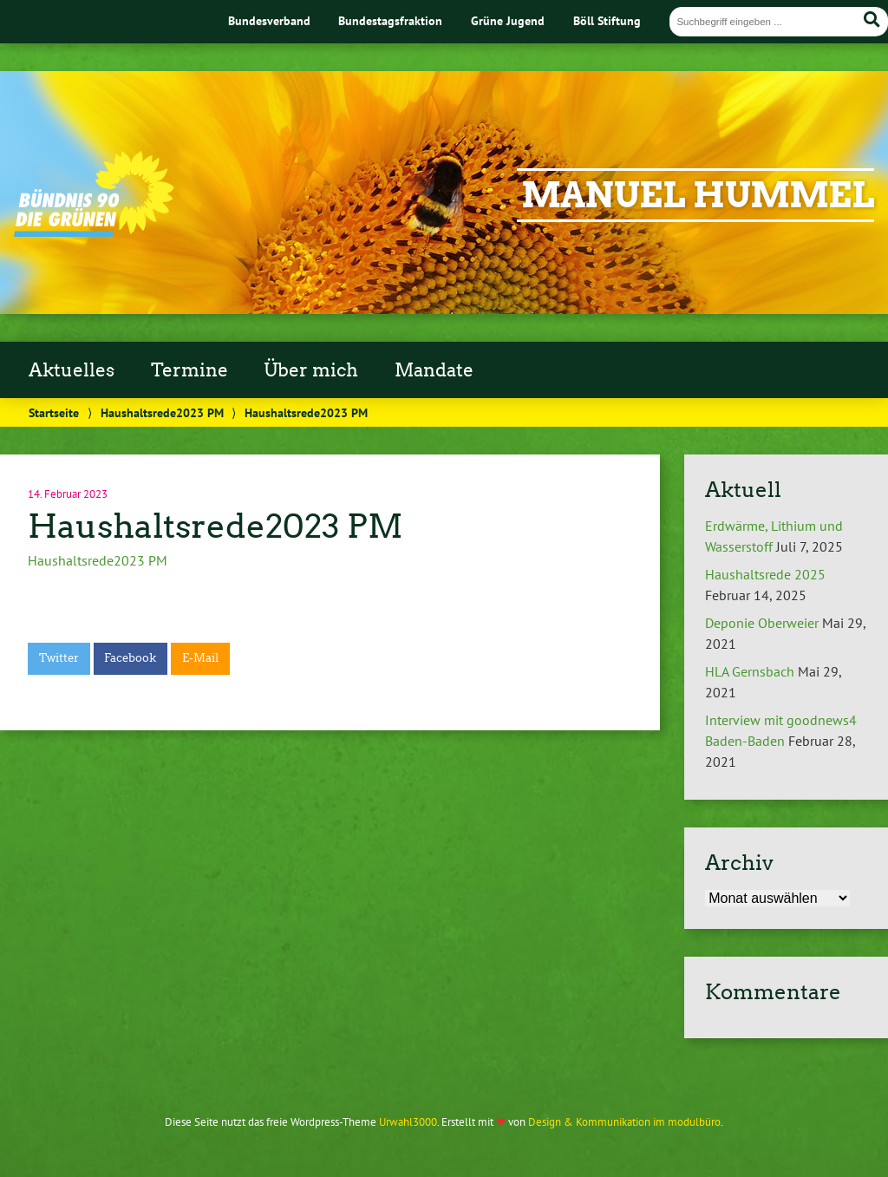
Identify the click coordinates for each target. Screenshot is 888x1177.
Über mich (311, 370)
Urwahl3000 (408, 1122)
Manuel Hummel (697, 195)
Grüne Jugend (508, 20)
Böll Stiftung (607, 20)
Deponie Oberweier (762, 622)
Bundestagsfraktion (390, 20)
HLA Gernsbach (749, 671)
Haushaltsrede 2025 (765, 574)
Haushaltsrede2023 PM (162, 412)
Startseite (54, 412)
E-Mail (200, 657)
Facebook (130, 657)
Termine (189, 370)
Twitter (59, 657)
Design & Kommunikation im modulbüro (624, 1122)
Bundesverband (269, 20)
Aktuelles (71, 370)
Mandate (434, 370)
